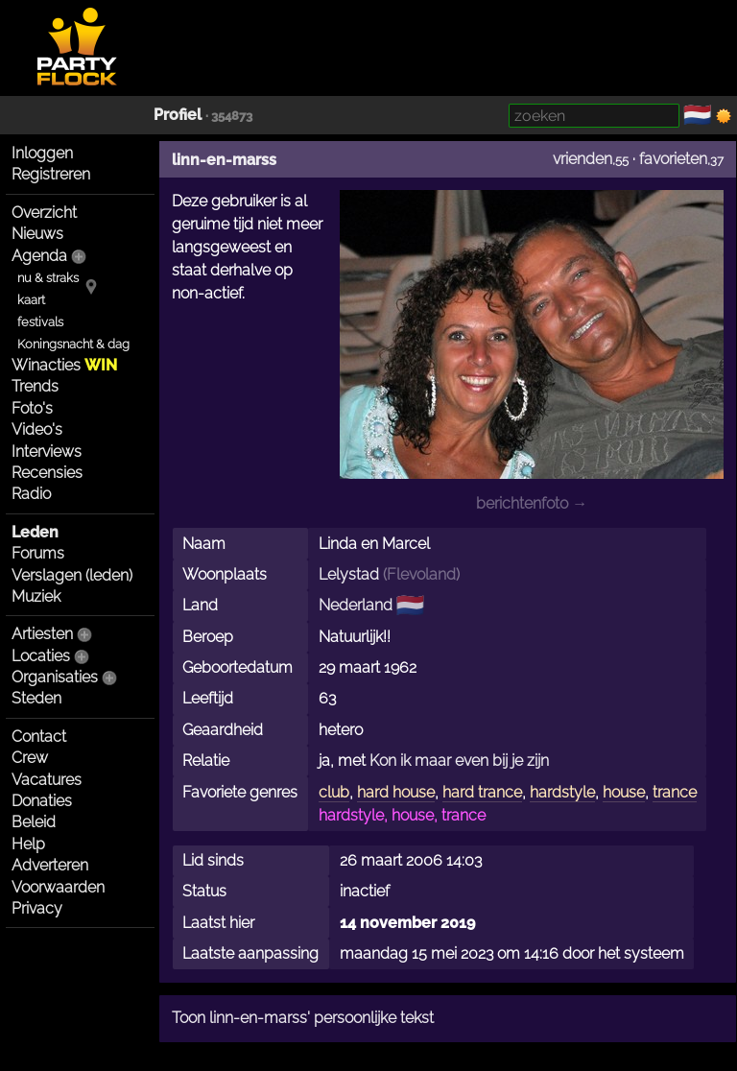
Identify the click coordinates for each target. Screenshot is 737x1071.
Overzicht (44, 212)
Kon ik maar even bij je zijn (459, 760)
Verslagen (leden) (72, 575)
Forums (38, 553)
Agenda (39, 256)
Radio (31, 494)
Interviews (47, 451)
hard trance (482, 792)
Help (28, 844)
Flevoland (421, 574)
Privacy (37, 908)
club (334, 792)
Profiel (178, 115)
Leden (35, 532)
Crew (30, 758)
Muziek (36, 596)
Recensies (47, 473)
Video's (37, 429)
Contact (39, 736)
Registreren (51, 174)
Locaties (41, 656)
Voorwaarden (58, 887)
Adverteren (50, 865)
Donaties (42, 801)
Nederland (355, 605)
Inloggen (42, 153)
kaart (31, 300)
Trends (35, 386)
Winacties (64, 365)
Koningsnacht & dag (73, 344)
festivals (40, 322)
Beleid (34, 822)
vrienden (582, 159)
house (624, 792)
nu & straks (48, 278)
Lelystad (349, 574)
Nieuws (37, 234)
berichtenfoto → (531, 503)
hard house (396, 792)
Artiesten (42, 634)
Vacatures (47, 780)
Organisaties (55, 677)
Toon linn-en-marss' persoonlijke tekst (303, 1018)
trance (675, 792)
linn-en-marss (224, 160)
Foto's (32, 408)
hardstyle (562, 792)
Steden (36, 698)
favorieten (673, 159)
